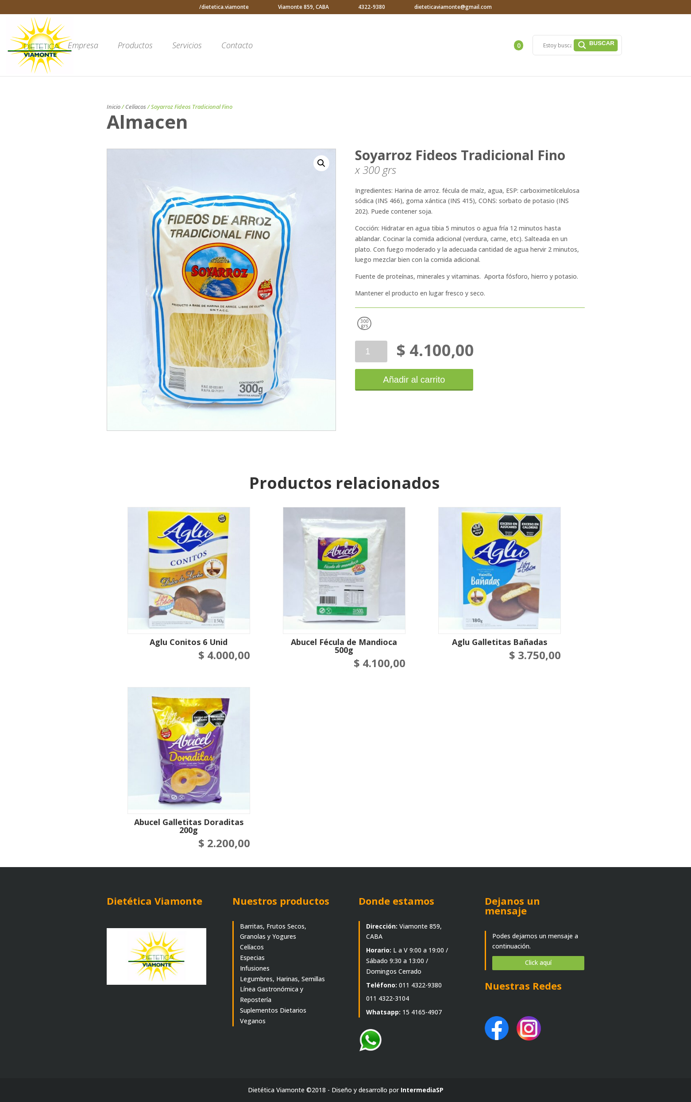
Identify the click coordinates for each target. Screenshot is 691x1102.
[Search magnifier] (596, 45)
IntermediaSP (422, 1090)
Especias (252, 957)
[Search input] (557, 45)
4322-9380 (371, 7)
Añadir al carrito (413, 379)
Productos (135, 46)
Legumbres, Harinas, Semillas (282, 979)
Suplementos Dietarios (273, 1010)
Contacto (237, 46)
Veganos (253, 1021)
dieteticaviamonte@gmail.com (453, 7)
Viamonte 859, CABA (303, 7)
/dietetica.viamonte (224, 7)
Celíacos (135, 107)
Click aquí (538, 962)
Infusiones (255, 968)
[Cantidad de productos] (371, 351)
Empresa (83, 46)
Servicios (187, 46)
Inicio (113, 107)
